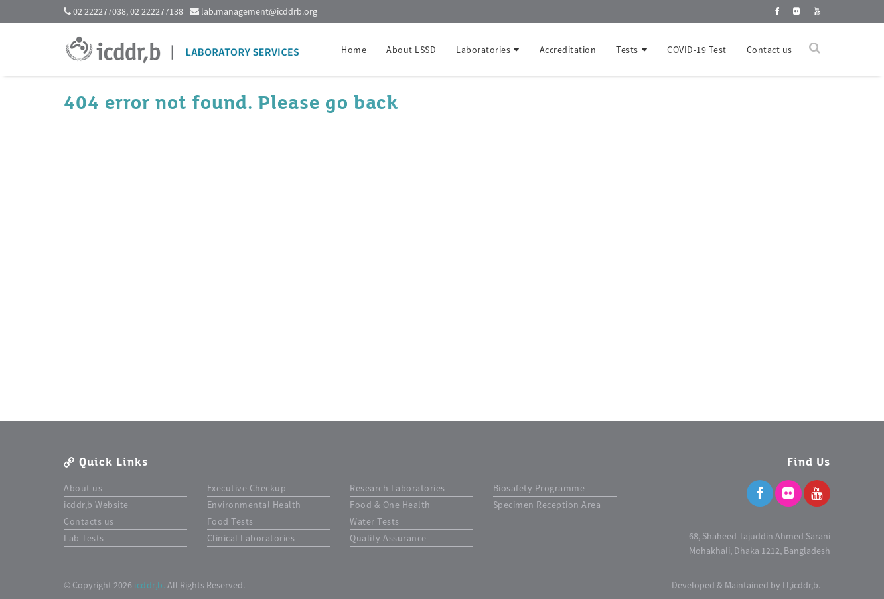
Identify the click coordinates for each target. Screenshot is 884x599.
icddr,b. (149, 585)
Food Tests (230, 521)
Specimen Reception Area (547, 505)
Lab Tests (84, 538)
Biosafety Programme (539, 488)
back (376, 103)
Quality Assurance (388, 538)
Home (353, 50)
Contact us (769, 50)
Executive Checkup (247, 488)
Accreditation (568, 50)
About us (83, 488)
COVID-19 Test (697, 50)
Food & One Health (390, 505)
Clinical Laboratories (251, 538)
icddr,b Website (96, 505)
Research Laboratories (397, 488)
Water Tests (375, 521)
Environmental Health (254, 505)
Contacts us (89, 521)
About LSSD (411, 50)
